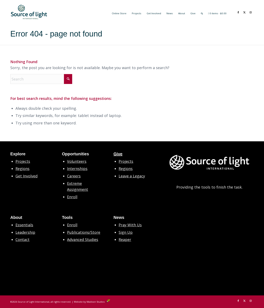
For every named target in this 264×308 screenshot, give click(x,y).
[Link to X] (244, 12)
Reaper (125, 239)
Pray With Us (130, 224)
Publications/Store (83, 232)
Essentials (24, 224)
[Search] (201, 12)
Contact (22, 239)
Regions (22, 168)
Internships (77, 168)
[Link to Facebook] (238, 12)
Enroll (72, 196)
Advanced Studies (82, 239)
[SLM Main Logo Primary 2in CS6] (29, 12)
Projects (22, 161)
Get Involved (26, 175)
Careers (74, 175)
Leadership (25, 232)
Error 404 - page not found (56, 34)
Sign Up (126, 232)
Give (117, 154)
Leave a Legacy (132, 175)
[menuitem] (119, 12)
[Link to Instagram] (251, 12)
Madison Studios (98, 301)
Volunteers (76, 161)
